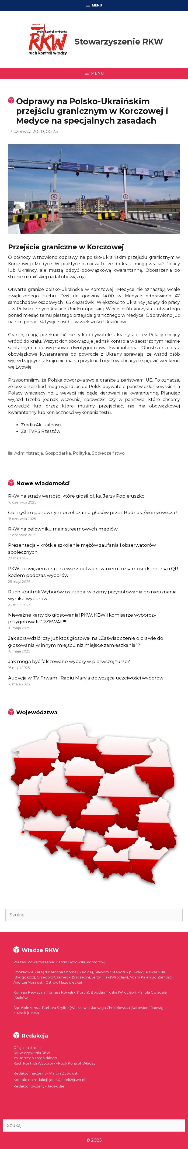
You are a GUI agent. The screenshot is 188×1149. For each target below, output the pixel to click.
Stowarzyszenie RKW (119, 42)
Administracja (28, 453)
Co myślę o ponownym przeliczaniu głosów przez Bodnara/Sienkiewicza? (92, 512)
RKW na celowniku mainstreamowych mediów (63, 529)
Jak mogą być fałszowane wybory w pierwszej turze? (69, 661)
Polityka (81, 453)
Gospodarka (58, 453)
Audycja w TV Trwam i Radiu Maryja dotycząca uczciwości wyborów (85, 678)
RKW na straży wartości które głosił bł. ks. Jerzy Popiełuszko (76, 496)
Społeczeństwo (108, 453)
